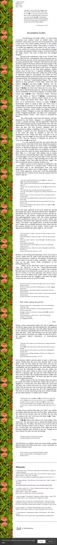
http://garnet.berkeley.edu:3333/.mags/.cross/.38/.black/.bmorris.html (34, 485)
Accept (42, 541)
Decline (50, 541)
